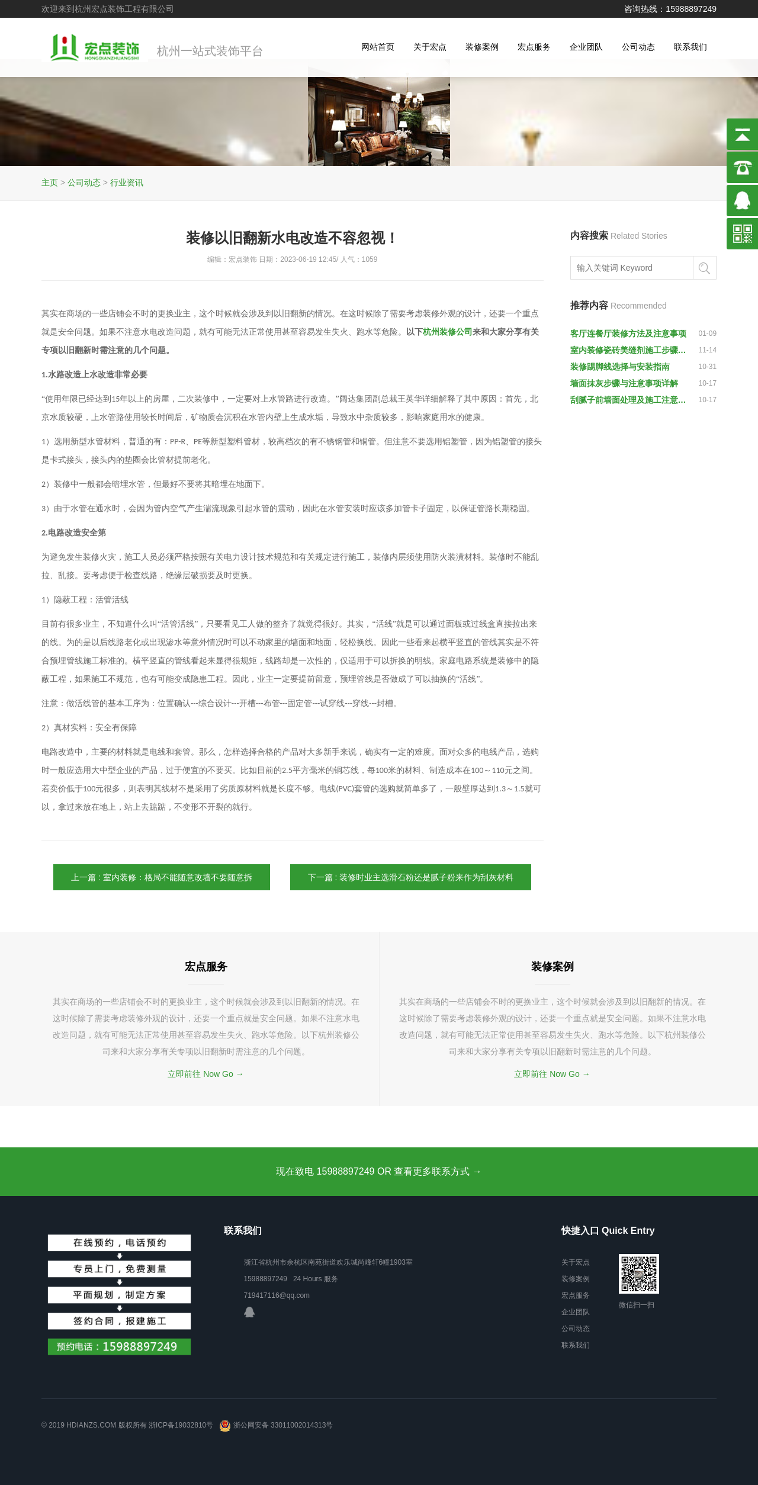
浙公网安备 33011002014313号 (276, 1425)
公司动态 (638, 47)
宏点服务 (534, 47)
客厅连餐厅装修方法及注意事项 (628, 333)
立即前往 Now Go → (205, 1074)
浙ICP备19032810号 (181, 1425)
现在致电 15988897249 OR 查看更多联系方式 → (379, 1171)
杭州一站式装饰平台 (210, 51)
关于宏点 (430, 47)
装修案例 (482, 47)
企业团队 (586, 47)
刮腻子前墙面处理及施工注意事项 (629, 400)
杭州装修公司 (448, 332)
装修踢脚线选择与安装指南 (620, 366)
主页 (49, 182)
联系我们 (690, 47)
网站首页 (377, 47)
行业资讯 (126, 182)
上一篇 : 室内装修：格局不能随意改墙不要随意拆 (161, 877)
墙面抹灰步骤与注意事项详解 (624, 383)
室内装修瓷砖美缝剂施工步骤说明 (629, 350)
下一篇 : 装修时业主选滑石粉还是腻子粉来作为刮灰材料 (411, 877)
